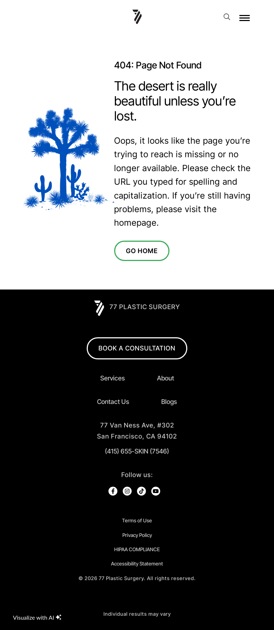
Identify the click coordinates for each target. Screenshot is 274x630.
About (165, 378)
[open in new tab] (137, 431)
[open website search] (229, 16)
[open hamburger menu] (244, 17)
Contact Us (113, 401)
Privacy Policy (137, 535)
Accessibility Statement (137, 563)
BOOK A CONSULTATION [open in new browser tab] (137, 348)
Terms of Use (137, 520)
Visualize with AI (37, 617)
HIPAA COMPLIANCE (137, 549)
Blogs (169, 401)
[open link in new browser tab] (112, 491)
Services (112, 378)
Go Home (142, 251)
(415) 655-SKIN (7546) (137, 451)
